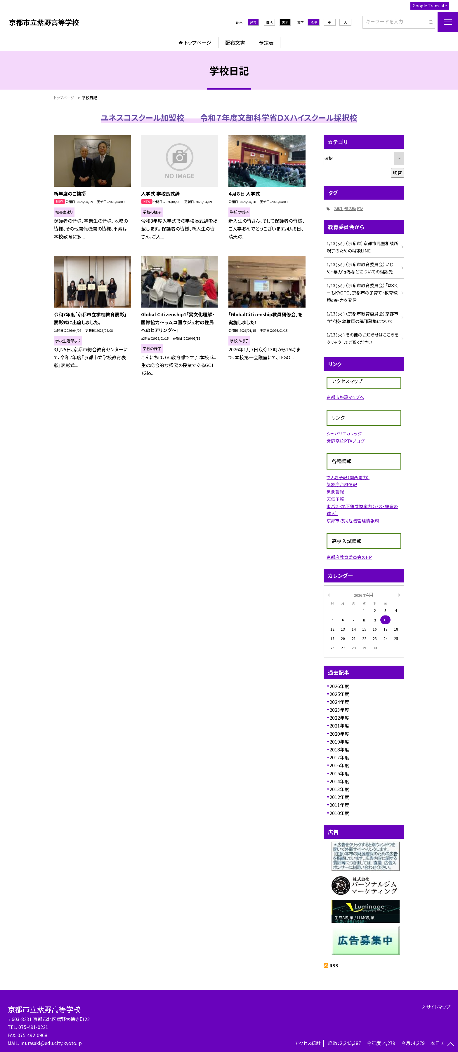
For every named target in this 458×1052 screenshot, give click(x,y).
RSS (333, 965)
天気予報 (335, 499)
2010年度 (339, 813)
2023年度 (339, 709)
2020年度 (339, 733)
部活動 (350, 208)
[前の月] (329, 594)
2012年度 (339, 796)
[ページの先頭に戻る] (450, 1044)
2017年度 (339, 757)
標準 (313, 22)
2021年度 (339, 725)
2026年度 (339, 686)
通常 (253, 22)
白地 (269, 22)
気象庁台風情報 (342, 484)
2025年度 (339, 693)
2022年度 (339, 717)
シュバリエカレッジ (344, 433)
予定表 (266, 42)
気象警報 (335, 492)
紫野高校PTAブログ (346, 441)
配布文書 (235, 42)
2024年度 (339, 701)
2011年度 (339, 804)
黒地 (285, 22)
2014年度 (339, 781)
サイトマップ (438, 1006)
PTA (360, 208)
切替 (397, 172)
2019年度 (339, 741)
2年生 (339, 208)
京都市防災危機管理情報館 (353, 520)
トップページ (197, 42)
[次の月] (399, 594)
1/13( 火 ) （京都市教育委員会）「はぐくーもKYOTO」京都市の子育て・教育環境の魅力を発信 (362, 292)
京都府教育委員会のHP (349, 557)
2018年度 (339, 749)
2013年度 (339, 789)
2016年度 (339, 765)
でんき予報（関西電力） (348, 477)
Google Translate (430, 5)
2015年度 (339, 773)
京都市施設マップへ (345, 397)
